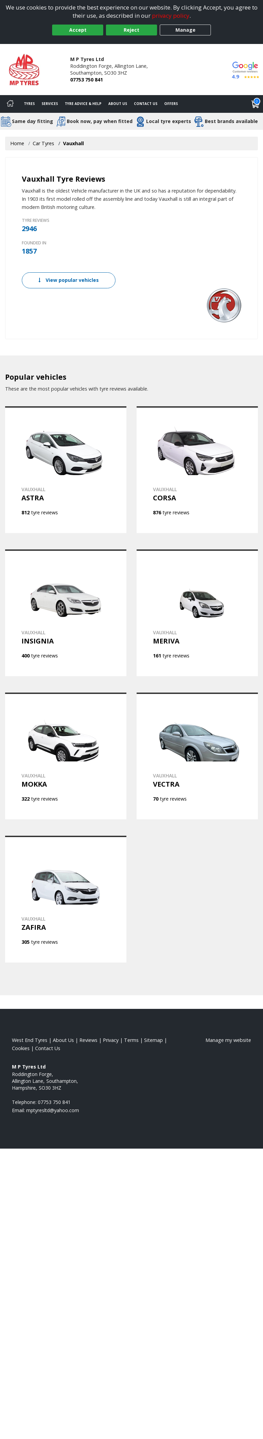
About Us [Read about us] (63, 1040)
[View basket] (255, 104)
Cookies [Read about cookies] (21, 1048)
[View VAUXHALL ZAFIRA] (65, 899)
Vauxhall (73, 143)
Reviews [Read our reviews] (88, 1040)
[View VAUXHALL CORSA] (197, 469)
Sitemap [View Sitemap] (153, 1040)
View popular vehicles (68, 280)
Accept (78, 30)
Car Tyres (43, 143)
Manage (185, 30)
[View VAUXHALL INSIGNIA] (65, 612)
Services (50, 103)
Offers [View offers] (171, 103)
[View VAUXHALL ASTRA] (65, 469)
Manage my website (228, 1040)
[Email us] (52, 1110)
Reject (131, 30)
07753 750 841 (86, 79)
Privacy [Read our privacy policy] (111, 1040)
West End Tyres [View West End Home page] (29, 1040)
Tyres (29, 103)
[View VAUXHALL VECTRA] (197, 756)
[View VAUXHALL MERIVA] (197, 612)
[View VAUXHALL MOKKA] (65, 756)
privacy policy (170, 15)
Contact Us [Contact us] (145, 103)
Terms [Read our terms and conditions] (131, 1040)
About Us (117, 103)
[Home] (10, 104)
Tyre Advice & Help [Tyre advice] (83, 103)
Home (17, 143)
